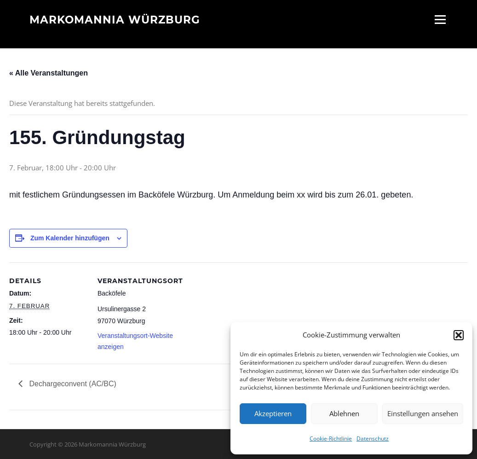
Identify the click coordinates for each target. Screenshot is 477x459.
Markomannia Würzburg (114, 19)
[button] (458, 335)
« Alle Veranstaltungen (48, 73)
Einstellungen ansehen (422, 413)
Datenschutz (372, 438)
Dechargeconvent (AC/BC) (71, 384)
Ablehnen (344, 413)
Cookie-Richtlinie (331, 438)
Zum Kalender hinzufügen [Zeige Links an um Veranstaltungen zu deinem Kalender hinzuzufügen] (69, 238)
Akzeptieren (273, 413)
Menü (440, 19)
